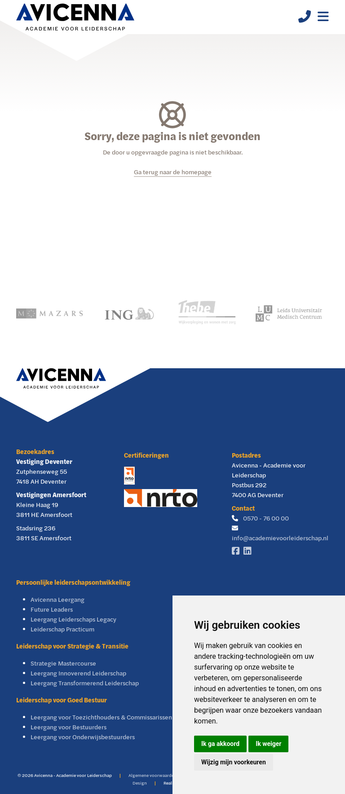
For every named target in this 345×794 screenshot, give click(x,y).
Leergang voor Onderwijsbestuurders (83, 736)
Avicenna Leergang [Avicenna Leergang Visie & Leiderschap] (57, 599)
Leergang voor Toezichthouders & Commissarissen (101, 717)
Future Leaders (52, 609)
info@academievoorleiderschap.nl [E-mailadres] (280, 538)
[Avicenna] (75, 17)
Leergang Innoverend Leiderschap (78, 673)
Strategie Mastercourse (63, 663)
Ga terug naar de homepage (173, 172)
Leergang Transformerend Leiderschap (85, 683)
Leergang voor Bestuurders (68, 727)
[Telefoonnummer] (301, 18)
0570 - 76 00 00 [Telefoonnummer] (266, 518)
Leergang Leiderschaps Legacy (73, 619)
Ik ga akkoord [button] (220, 743)
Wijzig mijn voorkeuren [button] (233, 762)
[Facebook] (237, 551)
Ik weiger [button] (268, 743)
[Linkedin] (249, 551)
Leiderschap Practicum (62, 629)
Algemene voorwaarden (152, 775)
